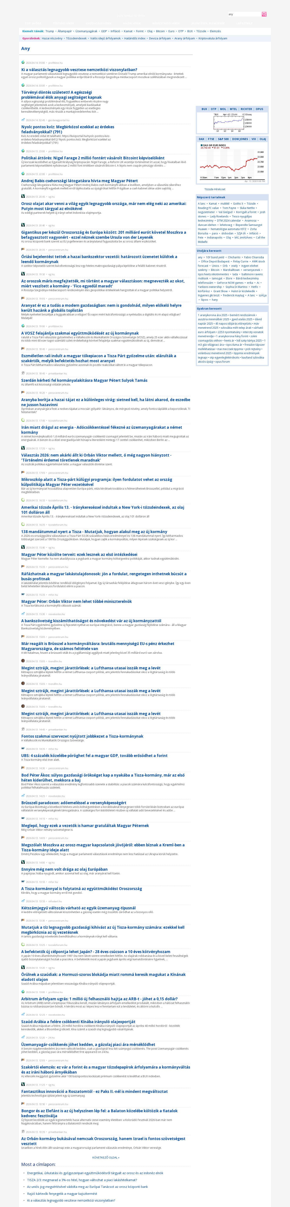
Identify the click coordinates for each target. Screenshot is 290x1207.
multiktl (225, 203)
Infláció (115, 31)
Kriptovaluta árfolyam (213, 38)
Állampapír (65, 31)
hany (215, 300)
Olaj (149, 31)
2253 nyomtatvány (229, 332)
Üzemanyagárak (86, 31)
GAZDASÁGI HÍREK (98, 23)
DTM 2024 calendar (229, 220)
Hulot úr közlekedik (243, 291)
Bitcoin (160, 31)
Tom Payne (229, 208)
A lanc (201, 203)
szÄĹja (263, 295)
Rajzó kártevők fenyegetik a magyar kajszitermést (62, 1194)
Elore (229, 278)
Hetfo (254, 287)
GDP (104, 31)
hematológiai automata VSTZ (228, 229)
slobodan (227, 233)
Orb (225, 266)
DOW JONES (240, 139)
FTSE (211, 139)
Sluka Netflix (247, 208)
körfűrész (204, 291)
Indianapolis (214, 237)
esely (234, 266)
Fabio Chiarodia (254, 257)
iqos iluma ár (234, 345)
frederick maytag (233, 295)
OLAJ (263, 139)
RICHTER (246, 109)
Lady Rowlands (219, 216)
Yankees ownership (210, 287)
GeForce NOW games (230, 283)
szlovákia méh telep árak (236, 328)
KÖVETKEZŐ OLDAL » (105, 1157)
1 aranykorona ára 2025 (212, 315)
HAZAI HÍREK (132, 23)
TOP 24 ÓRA (33, 23)
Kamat (128, 31)
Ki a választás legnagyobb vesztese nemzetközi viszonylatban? (71, 1200)
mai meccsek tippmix (230, 349)
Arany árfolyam (185, 38)
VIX (254, 139)
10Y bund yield (215, 257)
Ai (258, 283)
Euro (171, 31)
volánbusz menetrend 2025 (215, 353)
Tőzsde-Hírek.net (214, 189)
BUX (190, 31)
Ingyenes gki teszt (208, 295)
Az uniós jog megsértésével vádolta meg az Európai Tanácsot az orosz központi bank (87, 1187)
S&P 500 (223, 139)
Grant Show (220, 291)
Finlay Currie (240, 261)
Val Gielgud (225, 212)
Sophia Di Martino (236, 287)
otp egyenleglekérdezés (224, 357)
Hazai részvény (52, 38)
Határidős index (134, 38)
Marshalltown (231, 270)
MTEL (233, 109)
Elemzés (215, 31)
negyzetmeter (206, 212)
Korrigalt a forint (246, 212)
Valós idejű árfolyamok (105, 38)
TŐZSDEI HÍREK (63, 23)
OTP (181, 31)
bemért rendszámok (242, 315)
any (200, 257)
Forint (139, 31)
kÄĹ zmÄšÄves (243, 237)
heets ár (229, 340)
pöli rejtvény (253, 349)
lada (235, 274)
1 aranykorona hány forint (232, 336)
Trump (50, 31)
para (215, 233)
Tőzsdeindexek (76, 38)
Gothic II (238, 203)
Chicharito (234, 257)
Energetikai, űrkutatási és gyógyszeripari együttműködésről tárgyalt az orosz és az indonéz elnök (95, 1173)
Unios (215, 266)
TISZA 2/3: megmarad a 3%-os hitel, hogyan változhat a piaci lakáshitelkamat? (82, 1180)
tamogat (217, 278)
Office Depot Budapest (215, 261)
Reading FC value (208, 208)
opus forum (222, 361)
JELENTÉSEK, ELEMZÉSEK (208, 23)
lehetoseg (226, 225)
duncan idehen (207, 225)
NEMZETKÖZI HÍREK (166, 23)
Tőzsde (201, 31)
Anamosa (250, 220)
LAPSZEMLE (244, 23)
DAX (201, 139)
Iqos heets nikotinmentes (213, 274)
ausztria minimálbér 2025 (213, 319)
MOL (223, 109)
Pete (200, 237)
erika (250, 283)
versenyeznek (251, 270)
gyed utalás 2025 (242, 319)
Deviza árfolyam (160, 38)
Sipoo (204, 300)
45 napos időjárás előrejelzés (233, 323)
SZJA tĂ (241, 233)
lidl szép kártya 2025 (249, 340)
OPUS (259, 109)
